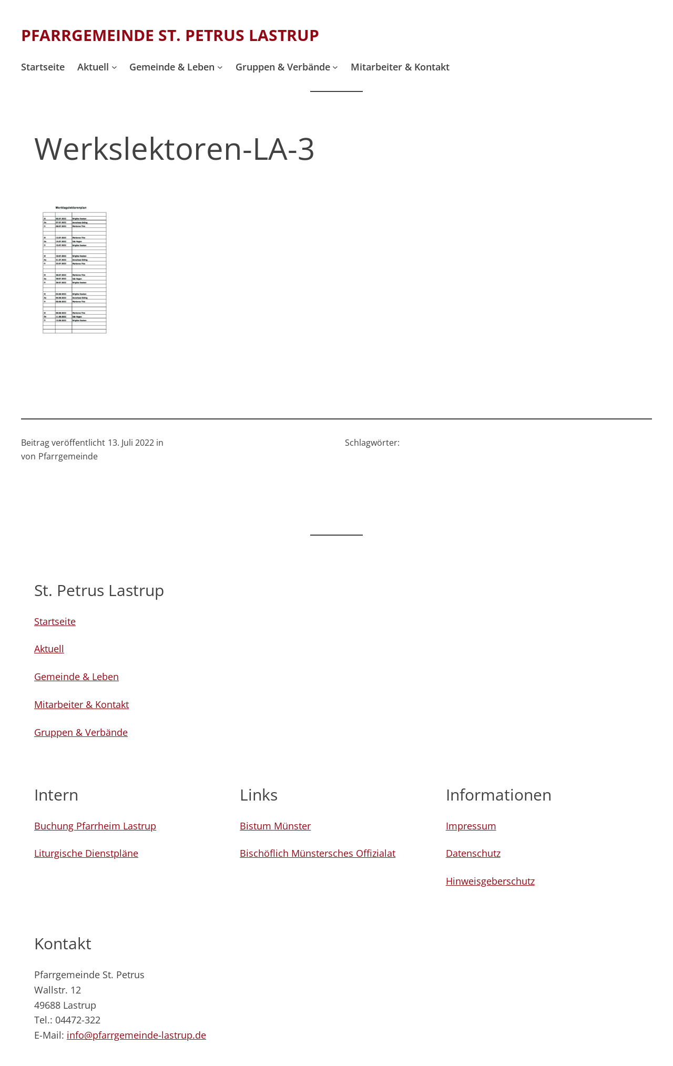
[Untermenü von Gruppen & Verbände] (335, 67)
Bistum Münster (275, 825)
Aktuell (49, 648)
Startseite (55, 621)
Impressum (471, 825)
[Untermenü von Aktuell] (114, 67)
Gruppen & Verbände (81, 732)
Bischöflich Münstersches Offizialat (317, 853)
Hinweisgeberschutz (490, 881)
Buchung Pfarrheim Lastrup (95, 825)
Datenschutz (473, 853)
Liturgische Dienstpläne (86, 853)
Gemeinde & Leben (76, 676)
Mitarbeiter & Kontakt (81, 704)
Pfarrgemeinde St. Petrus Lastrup (170, 35)
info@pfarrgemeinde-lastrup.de (136, 1035)
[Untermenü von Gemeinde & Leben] (220, 67)
